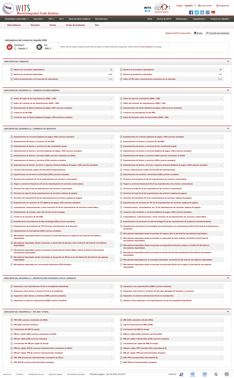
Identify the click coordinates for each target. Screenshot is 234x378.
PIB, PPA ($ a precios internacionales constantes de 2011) (38, 358)
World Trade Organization (216, 374)
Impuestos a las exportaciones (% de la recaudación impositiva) (41, 286)
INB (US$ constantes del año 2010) (138, 320)
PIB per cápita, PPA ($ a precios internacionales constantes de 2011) (43, 348)
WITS (32, 8)
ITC (182, 374)
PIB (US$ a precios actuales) (26, 325)
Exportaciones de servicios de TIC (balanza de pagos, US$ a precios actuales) (47, 203)
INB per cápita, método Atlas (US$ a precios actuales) (146, 339)
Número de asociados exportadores (138, 70)
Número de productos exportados (137, 74)
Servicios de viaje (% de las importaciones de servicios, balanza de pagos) (45, 193)
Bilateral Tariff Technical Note (177, 33)
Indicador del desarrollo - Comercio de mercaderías (116, 90)
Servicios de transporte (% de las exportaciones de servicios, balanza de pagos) (157, 198)
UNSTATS (205, 374)
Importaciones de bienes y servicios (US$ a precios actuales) (40, 160)
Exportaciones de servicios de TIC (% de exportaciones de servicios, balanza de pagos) (160, 203)
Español (189, 6)
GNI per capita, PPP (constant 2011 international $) (144, 348)
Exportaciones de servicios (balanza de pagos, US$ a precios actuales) (153, 137)
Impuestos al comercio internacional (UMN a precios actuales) (40, 300)
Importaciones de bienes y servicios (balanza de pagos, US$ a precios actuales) (48, 151)
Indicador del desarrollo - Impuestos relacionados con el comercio (116, 278)
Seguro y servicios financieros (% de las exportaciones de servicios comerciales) (157, 184)
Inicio (149, 19)
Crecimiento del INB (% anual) (136, 329)
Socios (53, 25)
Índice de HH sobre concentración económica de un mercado (149, 79)
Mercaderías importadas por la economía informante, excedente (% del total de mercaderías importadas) (167, 260)
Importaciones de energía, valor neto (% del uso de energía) (39, 212)
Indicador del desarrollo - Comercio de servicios (116, 128)
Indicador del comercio (116, 61)
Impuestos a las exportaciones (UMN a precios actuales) (147, 286)
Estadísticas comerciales (16, 19)
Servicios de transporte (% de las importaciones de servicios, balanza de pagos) (48, 198)
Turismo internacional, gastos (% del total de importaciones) (39, 170)
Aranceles (38, 19)
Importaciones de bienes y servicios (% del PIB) (34, 141)
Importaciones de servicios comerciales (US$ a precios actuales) (41, 174)
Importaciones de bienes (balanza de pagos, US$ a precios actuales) (43, 108)
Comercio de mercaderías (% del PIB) (139, 113)
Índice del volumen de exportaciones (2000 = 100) (144, 103)
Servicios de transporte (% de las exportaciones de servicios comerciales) (154, 179)
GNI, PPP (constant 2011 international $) (140, 358)
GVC (51, 19)
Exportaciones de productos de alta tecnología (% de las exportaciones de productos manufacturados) (167, 221)
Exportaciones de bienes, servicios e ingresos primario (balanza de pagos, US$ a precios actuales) (165, 165)
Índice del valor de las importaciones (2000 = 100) (35, 98)
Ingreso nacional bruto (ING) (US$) (138, 325)
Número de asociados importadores (29, 70)
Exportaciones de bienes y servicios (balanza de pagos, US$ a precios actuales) (157, 151)
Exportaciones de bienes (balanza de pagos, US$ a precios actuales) (152, 108)
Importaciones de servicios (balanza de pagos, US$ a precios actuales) (44, 137)
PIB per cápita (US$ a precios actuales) (30, 339)
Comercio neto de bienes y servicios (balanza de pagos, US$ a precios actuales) (157, 212)
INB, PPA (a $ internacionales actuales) (139, 362)
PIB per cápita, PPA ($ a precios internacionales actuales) (38, 353)
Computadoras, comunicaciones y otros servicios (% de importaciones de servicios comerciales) (164, 217)
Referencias (182, 19)
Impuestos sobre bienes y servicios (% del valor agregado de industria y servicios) (158, 291)
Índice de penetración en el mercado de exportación (36, 79)
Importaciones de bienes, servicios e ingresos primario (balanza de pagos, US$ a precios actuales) (56, 165)
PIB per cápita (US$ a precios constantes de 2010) (35, 334)
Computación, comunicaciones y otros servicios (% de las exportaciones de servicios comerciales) (56, 207)
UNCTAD (193, 374)
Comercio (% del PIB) (23, 113)
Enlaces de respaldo (220, 19)
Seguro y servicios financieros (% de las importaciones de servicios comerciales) (48, 184)
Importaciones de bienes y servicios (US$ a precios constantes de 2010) (45, 156)
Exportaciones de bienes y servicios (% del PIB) (143, 141)
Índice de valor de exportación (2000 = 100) (141, 98)
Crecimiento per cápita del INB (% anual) (140, 343)
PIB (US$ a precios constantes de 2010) (30, 320)
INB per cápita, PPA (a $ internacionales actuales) (144, 353)
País (97, 25)
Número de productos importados (28, 74)
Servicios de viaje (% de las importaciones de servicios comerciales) (43, 188)
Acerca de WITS (164, 19)
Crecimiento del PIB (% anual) (26, 329)
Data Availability (146, 47)
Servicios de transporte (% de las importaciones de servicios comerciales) (45, 179)
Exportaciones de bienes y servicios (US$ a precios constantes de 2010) (154, 156)
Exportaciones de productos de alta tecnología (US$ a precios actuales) (44, 221)
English (179, 6)
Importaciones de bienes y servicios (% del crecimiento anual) (40, 146)
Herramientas (101, 19)
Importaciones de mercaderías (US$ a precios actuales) (37, 231)
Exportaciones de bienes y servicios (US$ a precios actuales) (149, 160)
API (61, 19)
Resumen (35, 25)
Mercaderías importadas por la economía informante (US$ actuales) (42, 264)
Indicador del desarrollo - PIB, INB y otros (116, 311)
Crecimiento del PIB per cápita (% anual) (31, 343)
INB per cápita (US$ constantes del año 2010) (142, 334)
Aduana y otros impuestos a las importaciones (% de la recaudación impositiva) (157, 300)
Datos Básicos (14, 25)
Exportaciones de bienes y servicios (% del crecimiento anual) (149, 146)
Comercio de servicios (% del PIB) (28, 217)
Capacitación (199, 19)
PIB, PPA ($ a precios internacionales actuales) (34, 362)
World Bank (227, 374)
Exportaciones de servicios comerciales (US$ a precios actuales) (150, 174)
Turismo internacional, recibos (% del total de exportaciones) (149, 170)
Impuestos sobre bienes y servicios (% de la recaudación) (38, 291)
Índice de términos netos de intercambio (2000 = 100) (145, 117)
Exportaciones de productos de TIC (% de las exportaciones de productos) (45, 226)
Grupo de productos (75, 25)
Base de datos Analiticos (79, 19)
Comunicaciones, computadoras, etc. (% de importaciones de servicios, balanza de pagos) (161, 207)
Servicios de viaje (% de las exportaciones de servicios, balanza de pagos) (155, 193)
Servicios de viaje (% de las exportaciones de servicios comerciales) (152, 188)
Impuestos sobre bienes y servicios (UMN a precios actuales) (40, 296)
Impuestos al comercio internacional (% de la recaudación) (148, 296)
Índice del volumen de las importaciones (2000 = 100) (36, 103)
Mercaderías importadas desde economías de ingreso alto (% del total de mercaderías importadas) (165, 233)
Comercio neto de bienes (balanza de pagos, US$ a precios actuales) (43, 117)
